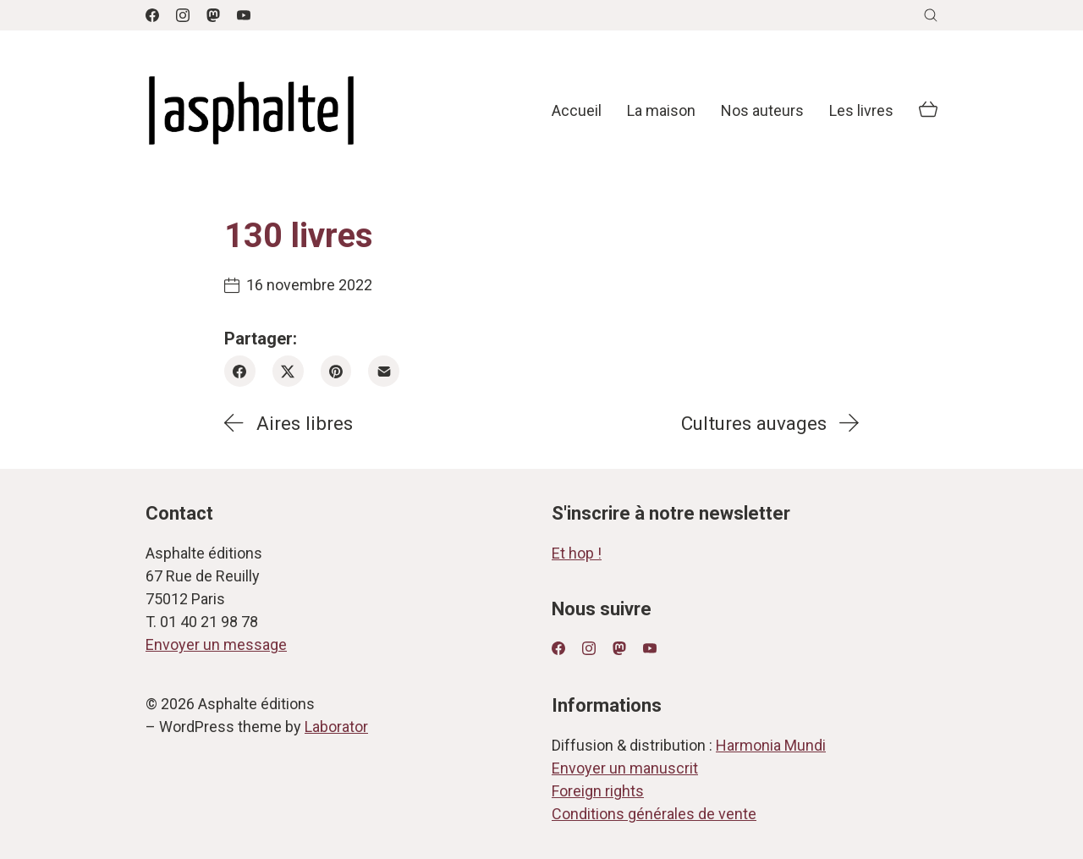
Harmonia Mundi (771, 745)
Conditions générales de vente (654, 814)
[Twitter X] (288, 371)
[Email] (383, 371)
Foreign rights (598, 791)
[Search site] (930, 15)
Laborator (336, 726)
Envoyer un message (216, 644)
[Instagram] (183, 15)
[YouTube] (243, 15)
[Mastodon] (213, 15)
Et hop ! (577, 553)
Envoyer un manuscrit (625, 768)
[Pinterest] (336, 371)
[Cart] (928, 111)
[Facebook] (152, 15)
